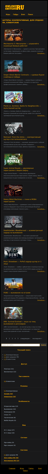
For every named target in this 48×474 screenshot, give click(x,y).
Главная (12, 468)
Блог (23, 14)
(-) (5, 355)
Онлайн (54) (8, 394)
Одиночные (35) (10, 396)
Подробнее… (41, 53)
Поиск (30, 14)
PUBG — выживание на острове (17, 293)
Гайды (15, 14)
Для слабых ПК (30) (11, 458)
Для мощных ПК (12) (11, 460)
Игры (8, 14)
